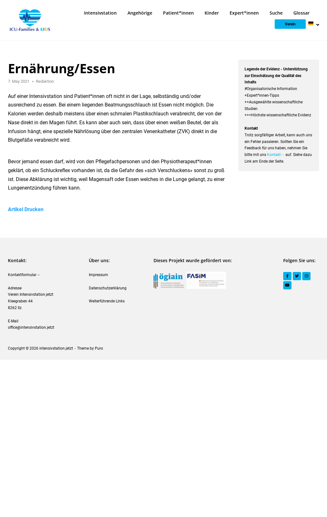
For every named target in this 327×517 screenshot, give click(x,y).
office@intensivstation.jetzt (31, 327)
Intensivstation (100, 13)
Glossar (301, 13)
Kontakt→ (275, 154)
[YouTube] (287, 285)
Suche (276, 13)
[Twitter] (297, 276)
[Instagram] (306, 276)
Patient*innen (178, 13)
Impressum (98, 275)
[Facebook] (287, 276)
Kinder (212, 13)
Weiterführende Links (107, 301)
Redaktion (45, 81)
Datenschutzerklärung (108, 288)
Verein (290, 24)
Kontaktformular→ (24, 275)
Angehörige (140, 13)
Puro (99, 348)
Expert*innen (244, 13)
